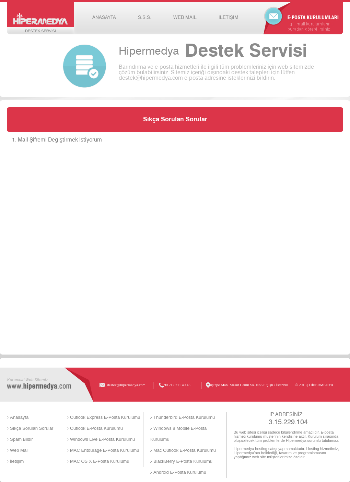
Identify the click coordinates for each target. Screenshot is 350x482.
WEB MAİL (185, 17)
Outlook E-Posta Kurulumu (96, 428)
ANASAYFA (104, 17)
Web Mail (19, 450)
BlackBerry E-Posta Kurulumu (182, 461)
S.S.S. (144, 17)
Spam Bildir (21, 439)
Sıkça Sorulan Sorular (31, 428)
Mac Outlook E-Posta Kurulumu (184, 450)
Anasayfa (19, 417)
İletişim (17, 461)
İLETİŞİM (228, 17)
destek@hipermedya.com (151, 78)
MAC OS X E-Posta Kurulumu (99, 461)
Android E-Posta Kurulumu (179, 472)
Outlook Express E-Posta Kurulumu (105, 417)
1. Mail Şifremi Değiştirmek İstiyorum (57, 140)
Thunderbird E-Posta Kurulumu (184, 417)
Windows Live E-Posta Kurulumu (102, 439)
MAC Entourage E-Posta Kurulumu (104, 450)
